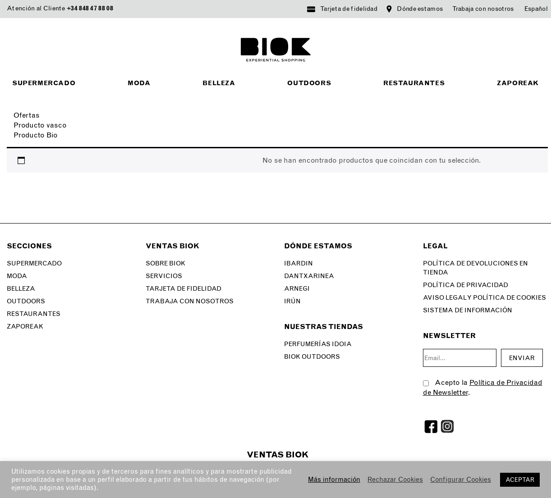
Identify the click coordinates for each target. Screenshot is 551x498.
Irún (292, 301)
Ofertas (27, 115)
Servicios (164, 276)
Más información (334, 479)
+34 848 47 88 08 (90, 8)
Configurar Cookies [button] (460, 479)
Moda (139, 83)
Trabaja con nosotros (483, 9)
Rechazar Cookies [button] (395, 479)
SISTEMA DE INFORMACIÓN (467, 310)
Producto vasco (40, 125)
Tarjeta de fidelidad (348, 9)
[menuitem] (536, 9)
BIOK (276, 49)
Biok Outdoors (312, 357)
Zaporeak (518, 83)
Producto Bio (36, 135)
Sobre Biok (165, 263)
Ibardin (298, 263)
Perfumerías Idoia (318, 344)
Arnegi (297, 288)
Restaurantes (414, 83)
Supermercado (43, 83)
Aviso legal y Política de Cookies (484, 298)
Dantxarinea (309, 276)
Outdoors (309, 83)
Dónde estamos (420, 9)
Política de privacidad (465, 285)
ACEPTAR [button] (519, 479)
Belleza (218, 83)
